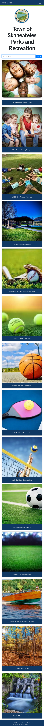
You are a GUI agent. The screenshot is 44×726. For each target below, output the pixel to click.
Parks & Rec (7, 3)
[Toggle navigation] (39, 3)
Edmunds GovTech (25, 724)
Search (39, 56)
